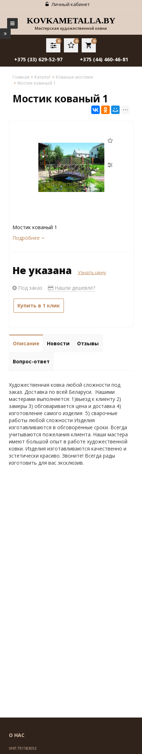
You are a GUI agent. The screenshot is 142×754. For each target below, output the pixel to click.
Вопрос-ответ (31, 361)
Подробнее (28, 237)
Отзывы (88, 343)
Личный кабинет (67, 4)
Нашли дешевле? (71, 287)
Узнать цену (92, 272)
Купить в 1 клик (38, 305)
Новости (58, 343)
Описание (26, 343)
